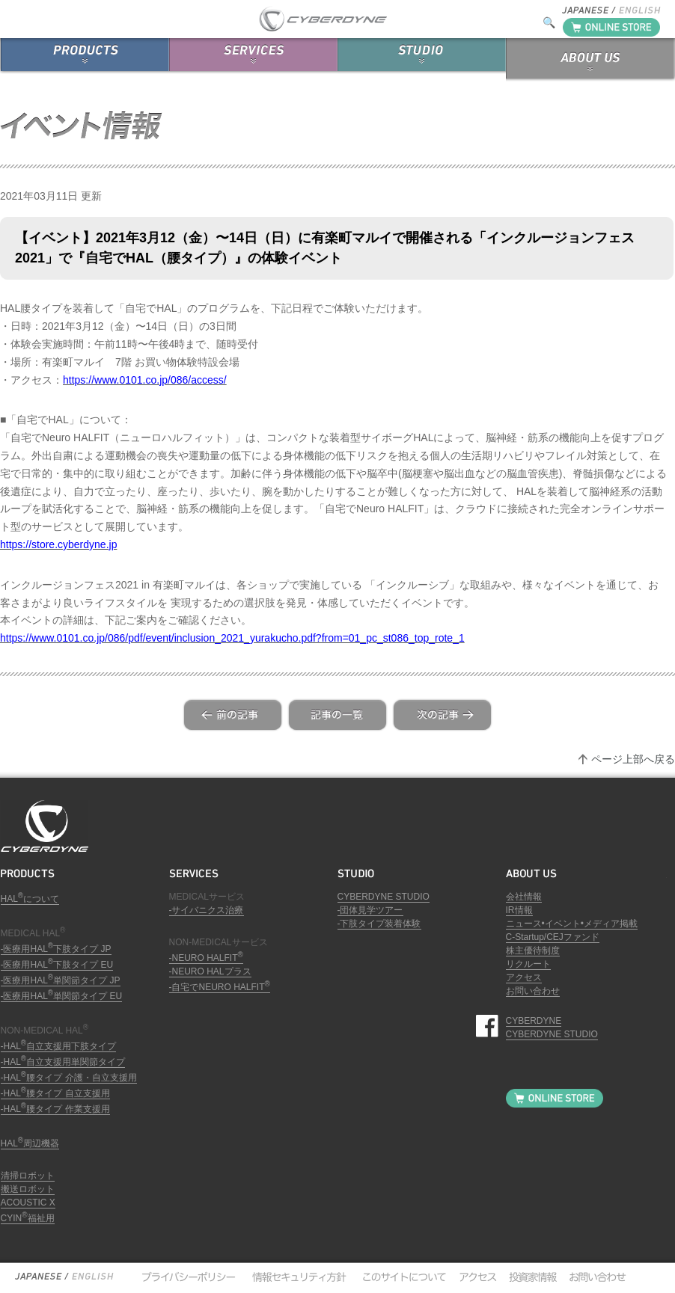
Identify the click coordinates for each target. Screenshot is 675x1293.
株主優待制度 (533, 950)
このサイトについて (400, 1276)
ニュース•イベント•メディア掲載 (572, 923)
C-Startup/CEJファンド (552, 937)
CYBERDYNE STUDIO (384, 896)
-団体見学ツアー (370, 910)
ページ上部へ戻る (633, 759)
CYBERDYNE (534, 1021)
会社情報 (524, 896)
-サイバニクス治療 (206, 910)
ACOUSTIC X (28, 1202)
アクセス (524, 977)
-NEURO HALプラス (210, 971)
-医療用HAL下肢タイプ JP (56, 949)
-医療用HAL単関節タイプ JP (60, 980)
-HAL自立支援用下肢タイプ (59, 1046)
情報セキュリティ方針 (297, 1276)
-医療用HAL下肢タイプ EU (57, 964)
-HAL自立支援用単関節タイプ (63, 1062)
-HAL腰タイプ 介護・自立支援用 (69, 1077)
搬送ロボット (28, 1189)
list (337, 714)
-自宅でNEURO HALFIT (219, 987)
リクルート (528, 964)
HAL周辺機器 (30, 1143)
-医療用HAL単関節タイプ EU (62, 996)
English (91, 1276)
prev (233, 714)
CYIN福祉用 (28, 1218)
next (442, 714)
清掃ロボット (28, 1175)
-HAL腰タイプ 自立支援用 (55, 1093)
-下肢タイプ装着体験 (379, 923)
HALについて (30, 899)
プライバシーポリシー (187, 1276)
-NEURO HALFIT (206, 958)
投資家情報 (530, 1276)
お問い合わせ (533, 991)
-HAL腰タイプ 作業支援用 (55, 1109)
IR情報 (519, 910)
